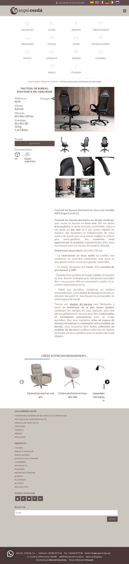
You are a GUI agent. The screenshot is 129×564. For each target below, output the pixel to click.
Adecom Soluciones (58, 560)
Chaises (19, 448)
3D (16, 158)
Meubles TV (21, 465)
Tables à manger (24, 451)
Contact (19, 430)
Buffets (19, 483)
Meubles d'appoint (25, 473)
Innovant (89, 560)
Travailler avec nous (26, 423)
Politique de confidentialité (31, 419)
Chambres (20, 462)
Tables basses (22, 455)
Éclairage (20, 480)
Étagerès (20, 469)
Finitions (20, 426)
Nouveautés (21, 487)
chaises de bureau (80, 305)
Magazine (20, 437)
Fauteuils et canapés (26, 458)
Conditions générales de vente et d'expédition (41, 416)
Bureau (19, 476)
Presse (18, 433)
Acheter (34, 143)
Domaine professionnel (70, 3)
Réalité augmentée (30, 160)
